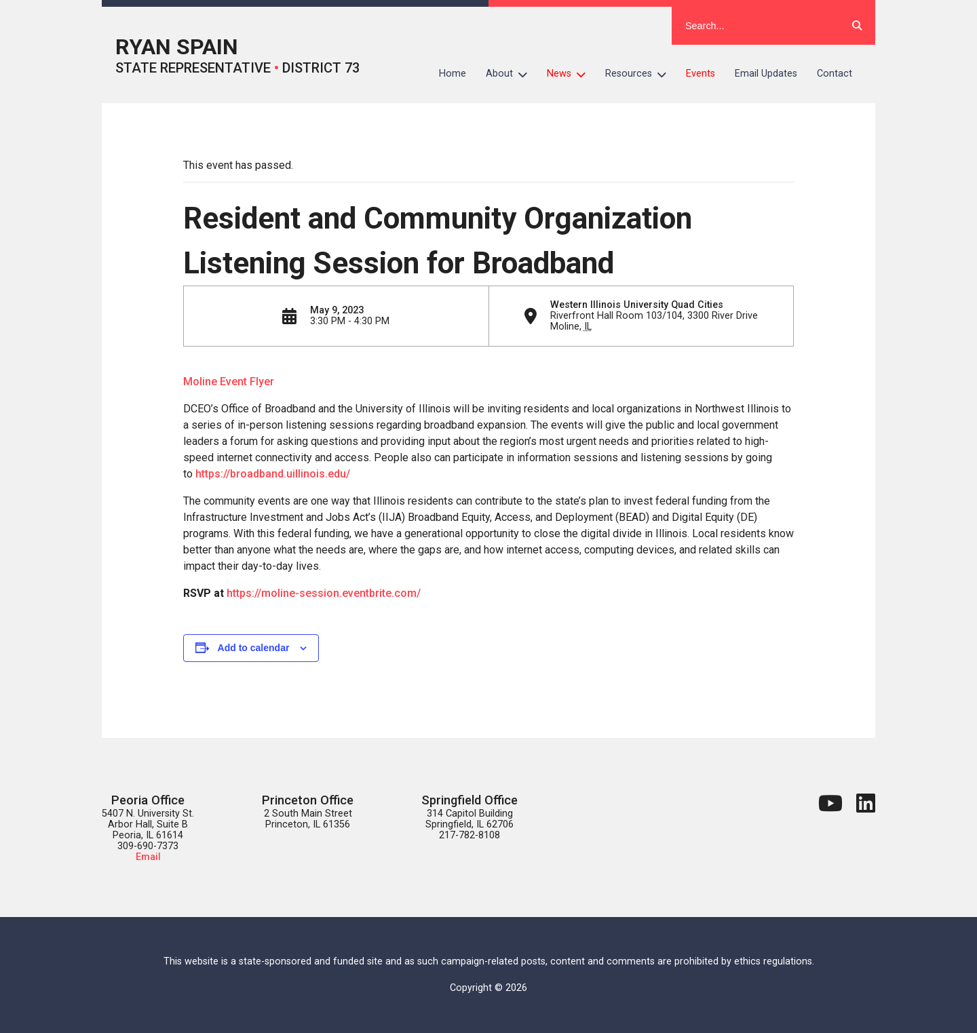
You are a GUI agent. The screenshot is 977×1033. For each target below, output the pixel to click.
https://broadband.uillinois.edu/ (272, 473)
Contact (834, 73)
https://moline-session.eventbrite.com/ (324, 593)
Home (452, 73)
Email (148, 857)
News (571, 74)
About (511, 74)
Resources (640, 74)
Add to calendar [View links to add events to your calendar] (254, 647)
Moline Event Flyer (228, 381)
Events (700, 73)
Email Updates (766, 73)
